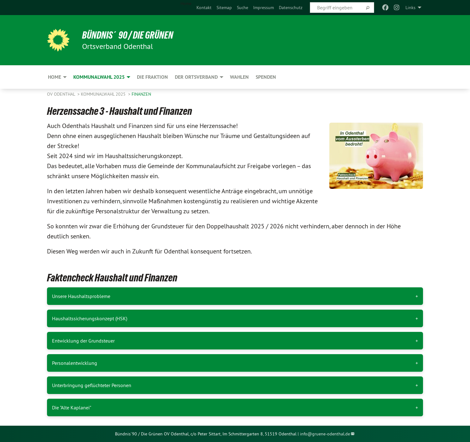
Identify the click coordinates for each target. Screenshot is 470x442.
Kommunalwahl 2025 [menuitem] (99, 77)
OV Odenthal (61, 94)
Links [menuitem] (410, 7)
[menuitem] (204, 7)
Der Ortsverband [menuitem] (196, 77)
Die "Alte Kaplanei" (71, 407)
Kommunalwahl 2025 (104, 94)
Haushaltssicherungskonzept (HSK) (89, 318)
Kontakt (204, 7)
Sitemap (224, 7)
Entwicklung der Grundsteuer (83, 341)
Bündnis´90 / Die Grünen (127, 35)
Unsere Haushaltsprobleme (81, 296)
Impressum (263, 7)
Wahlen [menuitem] (239, 77)
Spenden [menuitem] (266, 77)
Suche (242, 7)
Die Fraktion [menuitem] (152, 77)
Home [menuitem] (185, 3)
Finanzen (141, 94)
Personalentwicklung (74, 363)
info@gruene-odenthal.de (325, 434)
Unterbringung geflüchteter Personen (91, 385)
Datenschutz (290, 7)
